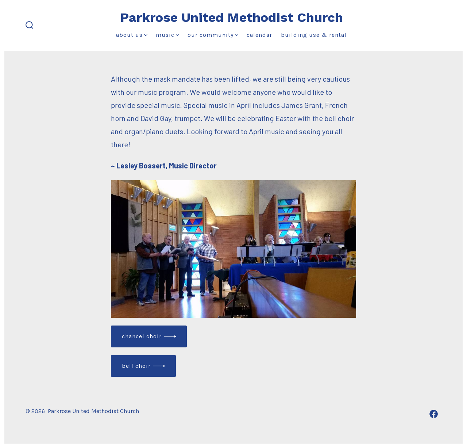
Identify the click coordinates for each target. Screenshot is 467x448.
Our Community (213, 34)
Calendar (259, 34)
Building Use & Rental (314, 34)
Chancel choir (142, 336)
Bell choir (136, 365)
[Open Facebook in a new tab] (433, 414)
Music (167, 34)
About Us (131, 34)
